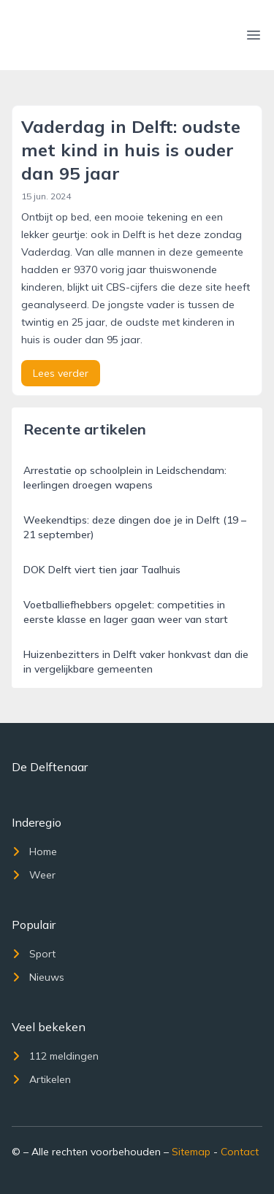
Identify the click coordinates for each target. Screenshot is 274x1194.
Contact (240, 1151)
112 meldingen (55, 1056)
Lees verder (60, 373)
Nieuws (38, 977)
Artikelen (41, 1079)
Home (34, 851)
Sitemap (191, 1151)
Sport (34, 953)
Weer (34, 874)
